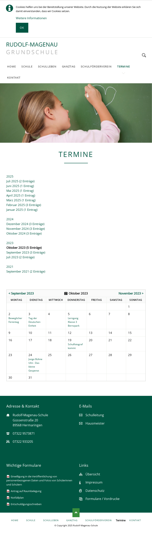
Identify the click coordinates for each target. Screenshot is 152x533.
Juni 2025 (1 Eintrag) (20, 186)
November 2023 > (131, 293)
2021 (9, 267)
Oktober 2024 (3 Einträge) (24, 233)
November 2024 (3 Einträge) (25, 229)
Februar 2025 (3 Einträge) (23, 205)
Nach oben (76, 512)
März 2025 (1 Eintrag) (20, 200)
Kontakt (135, 520)
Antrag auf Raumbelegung (26, 491)
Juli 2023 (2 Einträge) (20, 257)
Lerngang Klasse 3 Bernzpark (73, 321)
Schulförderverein (98, 520)
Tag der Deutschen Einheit (34, 321)
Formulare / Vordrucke (103, 499)
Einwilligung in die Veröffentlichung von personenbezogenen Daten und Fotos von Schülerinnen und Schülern (39, 480)
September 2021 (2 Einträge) (25, 271)
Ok (22, 27)
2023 (9, 243)
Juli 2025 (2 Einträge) (20, 181)
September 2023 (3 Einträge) (25, 252)
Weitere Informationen (31, 18)
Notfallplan (17, 497)
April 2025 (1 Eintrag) (20, 195)
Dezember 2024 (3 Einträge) (25, 224)
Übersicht (93, 474)
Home (14, 520)
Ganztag (72, 520)
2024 (9, 219)
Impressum (94, 482)
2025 (9, 176)
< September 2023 (21, 293)
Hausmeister (95, 423)
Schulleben (51, 520)
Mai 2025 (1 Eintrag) (20, 191)
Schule (30, 520)
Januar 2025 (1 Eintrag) (21, 210)
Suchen (144, 55)
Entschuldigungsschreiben (26, 504)
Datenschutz (95, 490)
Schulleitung (95, 415)
